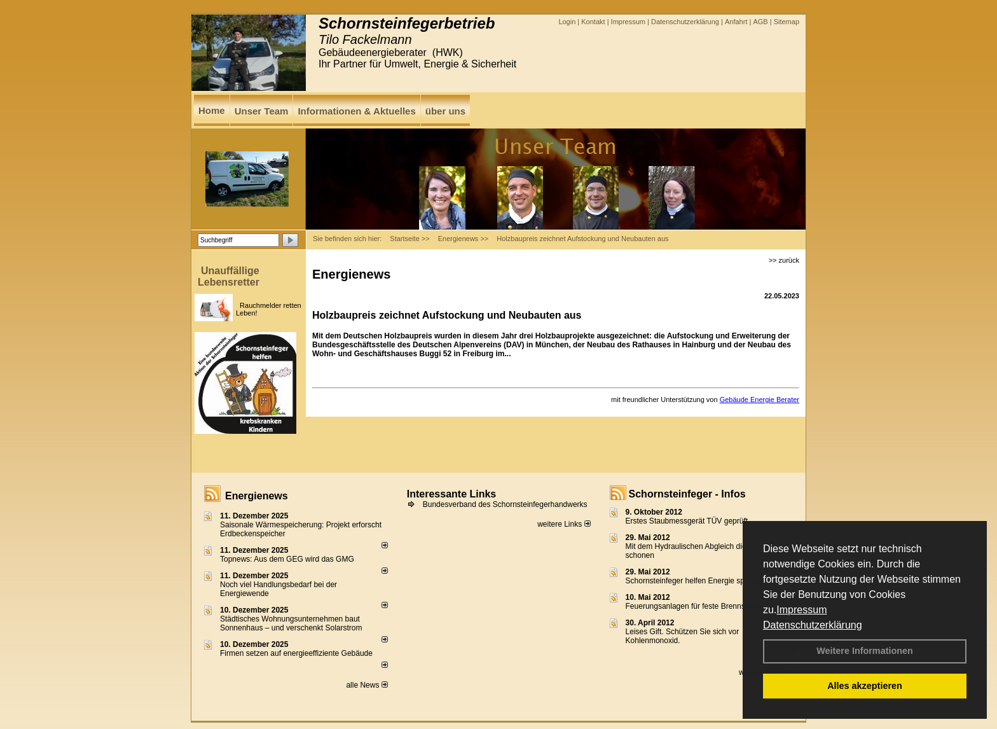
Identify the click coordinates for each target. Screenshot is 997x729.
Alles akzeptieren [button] (864, 686)
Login (566, 21)
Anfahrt (736, 21)
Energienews (256, 495)
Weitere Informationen (864, 651)
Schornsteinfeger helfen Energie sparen (693, 580)
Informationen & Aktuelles (356, 111)
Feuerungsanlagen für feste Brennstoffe (693, 606)
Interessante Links (452, 494)
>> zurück (784, 260)
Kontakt (593, 21)
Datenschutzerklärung (812, 625)
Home (211, 110)
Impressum (801, 609)
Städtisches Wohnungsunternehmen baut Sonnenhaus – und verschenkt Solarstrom (291, 623)
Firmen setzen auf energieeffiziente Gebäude (296, 653)
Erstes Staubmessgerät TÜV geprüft (687, 521)
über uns (445, 111)
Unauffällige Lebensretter (228, 276)
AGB (760, 21)
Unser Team (262, 111)
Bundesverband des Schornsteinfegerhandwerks (505, 504)
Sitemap (786, 21)
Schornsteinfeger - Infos (687, 494)
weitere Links (563, 524)
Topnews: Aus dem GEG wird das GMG (287, 559)
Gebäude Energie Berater (759, 399)
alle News (366, 685)
